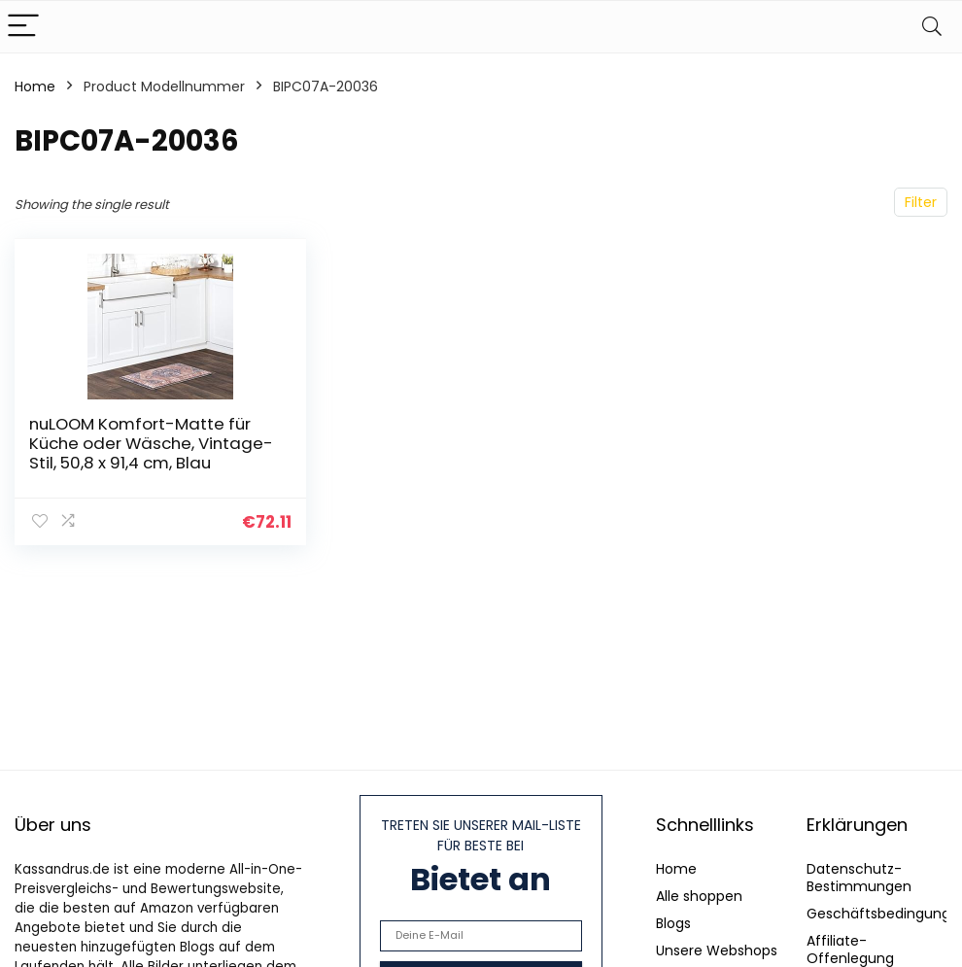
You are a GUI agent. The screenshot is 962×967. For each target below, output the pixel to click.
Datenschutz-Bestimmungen (859, 877)
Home (35, 86)
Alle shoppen (699, 896)
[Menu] (23, 26)
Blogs (673, 923)
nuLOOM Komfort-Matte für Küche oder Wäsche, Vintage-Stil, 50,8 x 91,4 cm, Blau (151, 443)
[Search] (932, 26)
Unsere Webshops (716, 950)
